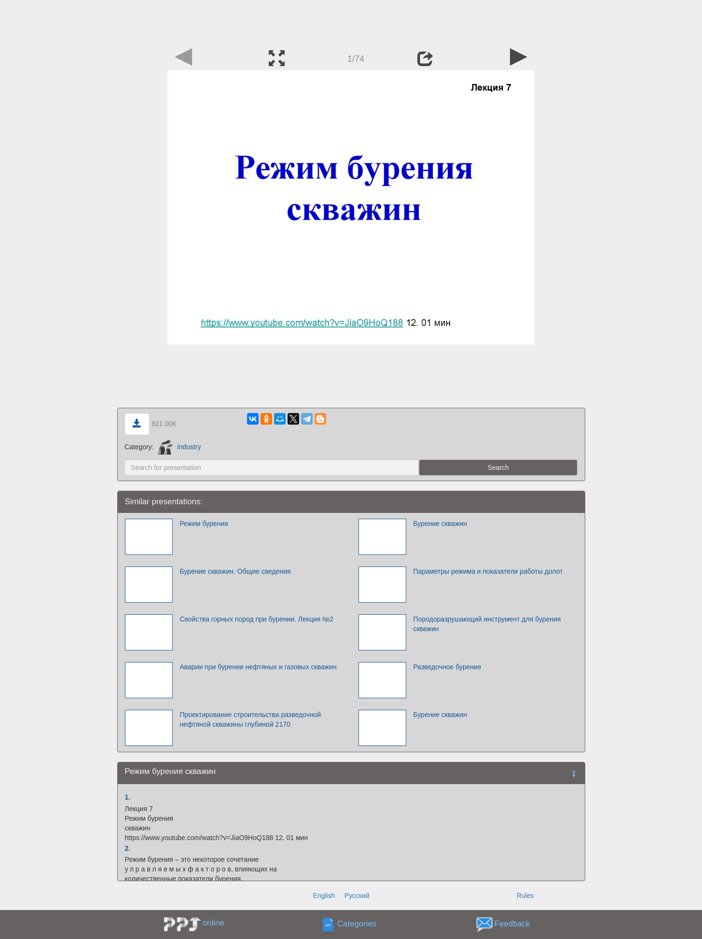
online (213, 922)
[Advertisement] (351, 21)
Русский (357, 895)
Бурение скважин (440, 523)
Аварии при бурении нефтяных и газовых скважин (257, 667)
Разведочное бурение (447, 667)
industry (179, 447)
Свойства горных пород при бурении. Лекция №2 (256, 619)
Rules (525, 895)
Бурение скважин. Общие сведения (234, 571)
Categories (356, 924)
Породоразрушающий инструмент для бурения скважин (487, 624)
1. (128, 797)
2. (128, 848)
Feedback (512, 924)
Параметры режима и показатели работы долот (488, 571)
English (324, 895)
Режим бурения (203, 523)
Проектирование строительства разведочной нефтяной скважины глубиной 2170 (250, 719)
